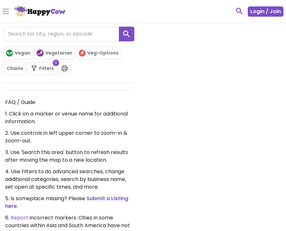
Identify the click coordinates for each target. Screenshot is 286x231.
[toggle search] (239, 11)
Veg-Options (98, 53)
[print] (64, 68)
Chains (15, 68)
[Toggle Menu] (5, 12)
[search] (126, 34)
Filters (43, 67)
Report (19, 217)
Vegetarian (54, 53)
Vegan (17, 53)
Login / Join (265, 11)
